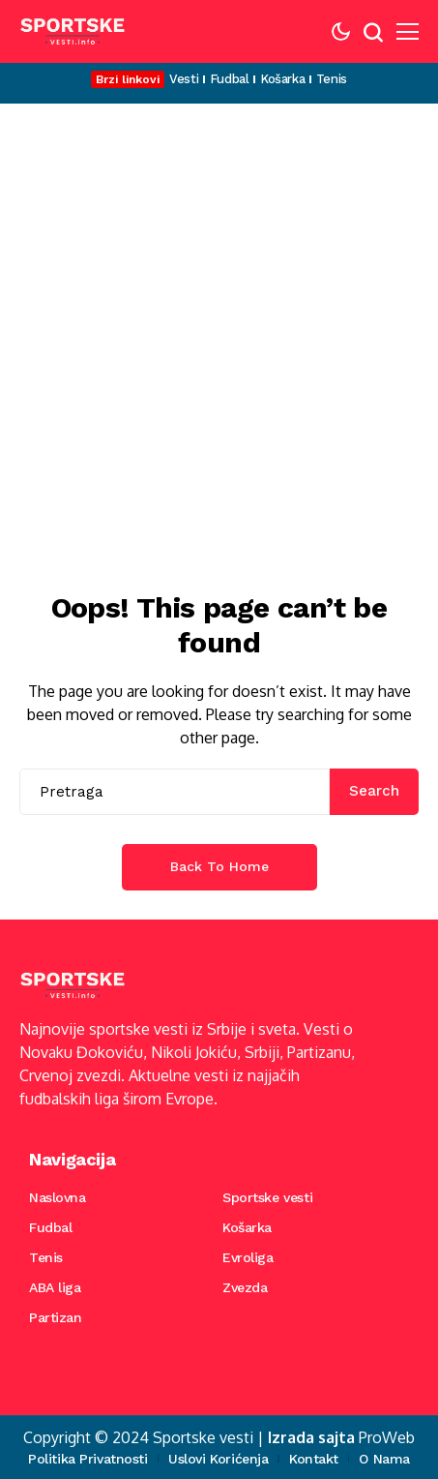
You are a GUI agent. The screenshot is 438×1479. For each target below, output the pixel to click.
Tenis (46, 1257)
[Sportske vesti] (72, 31)
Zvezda (244, 1287)
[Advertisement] (219, 332)
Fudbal (50, 1227)
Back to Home (219, 866)
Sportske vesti (267, 1197)
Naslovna (57, 1197)
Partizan (55, 1317)
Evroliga (248, 1257)
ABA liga (55, 1287)
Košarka (247, 1227)
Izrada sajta (311, 1437)
